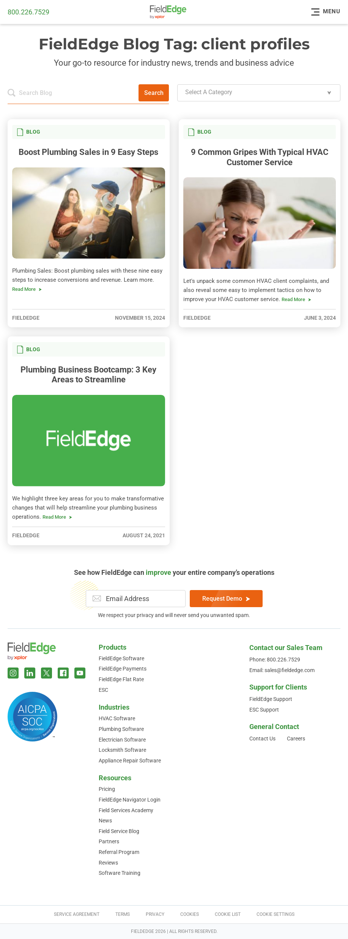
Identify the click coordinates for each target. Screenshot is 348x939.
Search (154, 92)
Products (112, 647)
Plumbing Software (121, 729)
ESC (103, 690)
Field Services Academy (126, 810)
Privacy (155, 914)
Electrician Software (122, 740)
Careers (296, 738)
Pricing (107, 789)
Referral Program (119, 852)
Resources (115, 778)
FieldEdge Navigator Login (130, 800)
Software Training (119, 873)
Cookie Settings (275, 914)
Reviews (108, 863)
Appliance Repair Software (130, 761)
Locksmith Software (122, 750)
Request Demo (226, 598)
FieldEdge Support (270, 699)
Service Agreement (76, 914)
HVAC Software (117, 718)
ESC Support (264, 710)
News (105, 820)
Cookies (189, 914)
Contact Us (262, 738)
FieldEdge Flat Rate (121, 679)
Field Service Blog (119, 831)
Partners (109, 841)
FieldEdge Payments (122, 669)
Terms (122, 914)
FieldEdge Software (121, 658)
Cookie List (228, 914)
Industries (114, 707)
